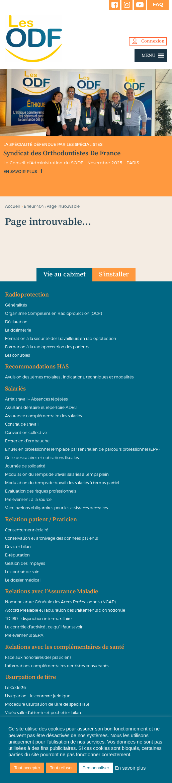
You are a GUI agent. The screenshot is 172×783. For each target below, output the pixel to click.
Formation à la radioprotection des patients (47, 346)
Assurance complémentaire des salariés (43, 415)
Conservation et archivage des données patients (51, 538)
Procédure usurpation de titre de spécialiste (47, 704)
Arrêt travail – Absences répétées (36, 399)
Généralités (16, 304)
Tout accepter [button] (27, 767)
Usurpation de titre (30, 677)
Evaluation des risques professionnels (40, 491)
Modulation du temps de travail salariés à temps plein (57, 474)
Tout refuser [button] (61, 767)
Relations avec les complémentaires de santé (64, 647)
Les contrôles (17, 355)
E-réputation (17, 554)
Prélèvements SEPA (24, 635)
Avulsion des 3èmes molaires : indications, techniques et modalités (69, 376)
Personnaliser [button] (96, 767)
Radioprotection (27, 294)
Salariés (15, 388)
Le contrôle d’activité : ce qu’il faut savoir (43, 626)
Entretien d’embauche (27, 440)
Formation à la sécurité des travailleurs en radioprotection (60, 338)
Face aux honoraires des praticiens (38, 657)
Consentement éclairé (26, 529)
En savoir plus (20, 171)
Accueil (12, 206)
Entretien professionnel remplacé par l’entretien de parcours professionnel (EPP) (82, 449)
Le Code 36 (15, 687)
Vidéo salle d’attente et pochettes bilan (43, 712)
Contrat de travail (21, 424)
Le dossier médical (22, 580)
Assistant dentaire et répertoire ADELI (41, 407)
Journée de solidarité (25, 465)
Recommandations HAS (37, 366)
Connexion (153, 41)
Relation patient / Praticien (41, 519)
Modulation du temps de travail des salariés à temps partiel (62, 482)
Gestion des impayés (25, 563)
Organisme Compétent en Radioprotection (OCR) (53, 313)
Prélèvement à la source (28, 499)
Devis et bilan (18, 546)
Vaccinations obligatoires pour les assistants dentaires (56, 507)
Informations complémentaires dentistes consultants (56, 665)
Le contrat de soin (22, 571)
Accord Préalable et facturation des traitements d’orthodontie (65, 610)
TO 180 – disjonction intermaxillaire (38, 618)
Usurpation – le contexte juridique (37, 695)
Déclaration (16, 321)
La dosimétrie (18, 330)
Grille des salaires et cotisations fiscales (42, 457)
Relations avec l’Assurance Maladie (51, 591)
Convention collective (26, 432)
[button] (148, 55)
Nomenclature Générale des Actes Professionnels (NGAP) (60, 601)
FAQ (158, 4)
